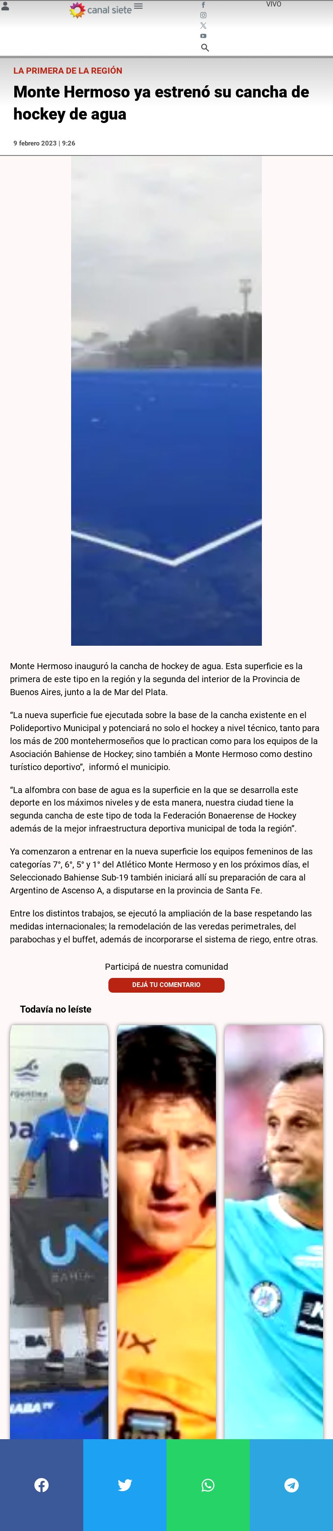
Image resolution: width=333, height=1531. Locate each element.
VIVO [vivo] (273, 4)
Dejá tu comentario (166, 972)
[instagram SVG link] (204, 16)
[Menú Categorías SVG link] (138, 7)
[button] (41, 1485)
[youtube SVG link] (204, 37)
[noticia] (59, 1235)
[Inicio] (100, 10)
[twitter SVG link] (204, 27)
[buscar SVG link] (205, 49)
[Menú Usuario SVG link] (5, 7)
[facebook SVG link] (204, 6)
